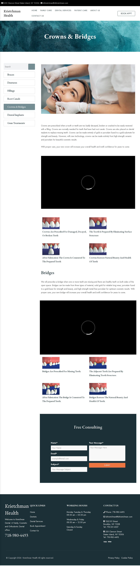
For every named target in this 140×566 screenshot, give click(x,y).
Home (34, 10)
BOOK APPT (126, 13)
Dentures (12, 82)
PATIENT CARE (80, 10)
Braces (10, 74)
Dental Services (36, 521)
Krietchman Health (12, 13)
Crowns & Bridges (16, 106)
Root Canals (13, 98)
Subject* (55, 464)
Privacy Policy (113, 557)
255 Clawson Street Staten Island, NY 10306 (20, 3)
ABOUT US (95, 10)
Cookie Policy (127, 557)
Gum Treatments (16, 123)
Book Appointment (37, 526)
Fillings (11, 90)
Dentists (33, 516)
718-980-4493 (16, 535)
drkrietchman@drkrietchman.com (54, 3)
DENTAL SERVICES (63, 10)
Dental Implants (15, 114)
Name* (54, 442)
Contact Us (38, 16)
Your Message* (96, 442)
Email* (54, 453)
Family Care (46, 10)
